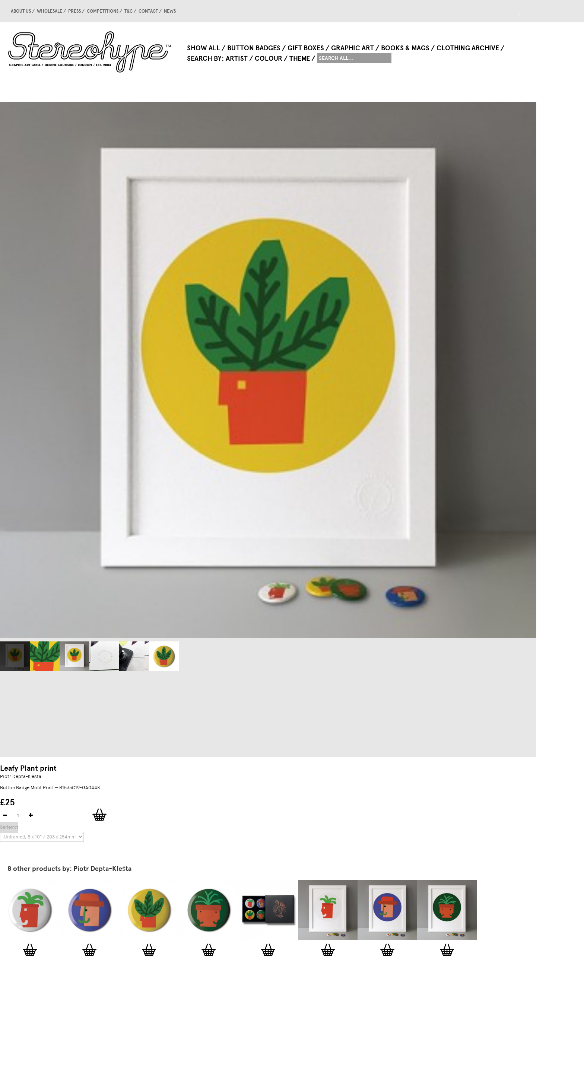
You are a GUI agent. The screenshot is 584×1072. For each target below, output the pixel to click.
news (170, 11)
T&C (128, 11)
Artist (237, 58)
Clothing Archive (468, 48)
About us (21, 11)
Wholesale (49, 11)
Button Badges (253, 48)
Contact (148, 11)
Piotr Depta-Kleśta (20, 776)
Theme (299, 58)
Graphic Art (352, 48)
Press (74, 11)
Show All (203, 48)
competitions (102, 11)
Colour (268, 58)
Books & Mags (405, 48)
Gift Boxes (306, 48)
